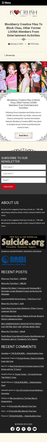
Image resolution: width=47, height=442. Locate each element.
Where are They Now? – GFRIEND (14, 279)
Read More (23, 136)
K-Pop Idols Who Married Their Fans (22, 406)
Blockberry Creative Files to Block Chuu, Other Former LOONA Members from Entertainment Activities (23, 104)
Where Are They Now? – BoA (12, 304)
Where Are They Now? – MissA (13, 331)
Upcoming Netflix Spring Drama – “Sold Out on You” (21, 299)
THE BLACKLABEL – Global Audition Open (27, 353)
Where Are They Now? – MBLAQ (13, 283)
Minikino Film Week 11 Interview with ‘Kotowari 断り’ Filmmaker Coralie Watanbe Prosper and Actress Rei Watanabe (21, 291)
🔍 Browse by (9, 55)
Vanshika (4, 353)
